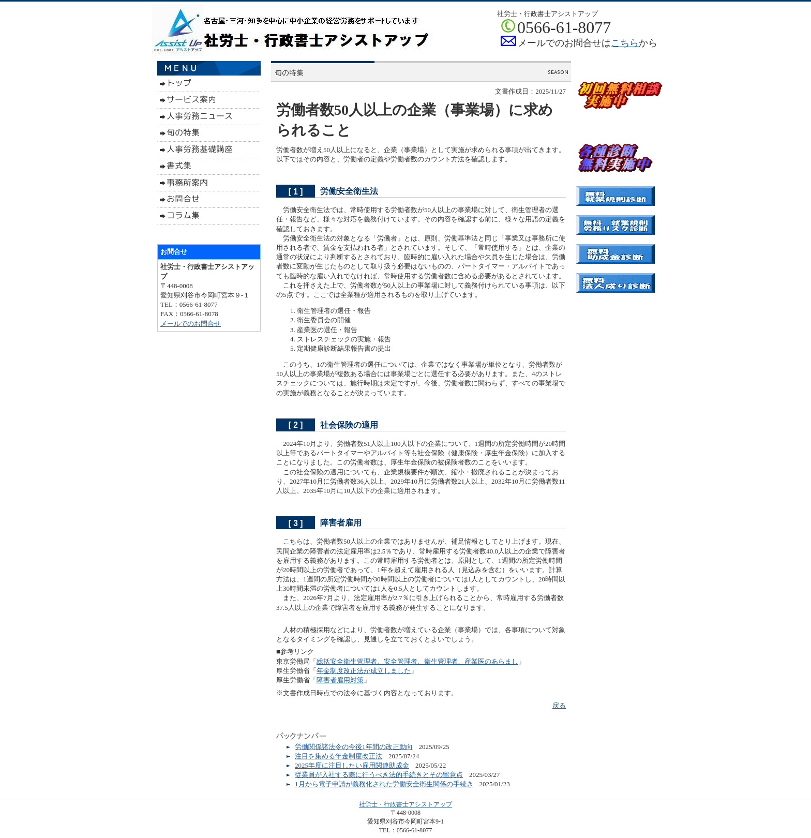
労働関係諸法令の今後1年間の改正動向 (354, 747)
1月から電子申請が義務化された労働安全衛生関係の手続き (384, 784)
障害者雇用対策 (340, 680)
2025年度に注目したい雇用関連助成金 (352, 765)
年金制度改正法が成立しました (364, 671)
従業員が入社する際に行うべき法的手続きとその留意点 (379, 775)
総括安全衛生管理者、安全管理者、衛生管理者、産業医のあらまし (417, 661)
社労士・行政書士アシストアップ (405, 804)
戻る (559, 705)
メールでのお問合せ (190, 323)
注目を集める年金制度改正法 (338, 756)
